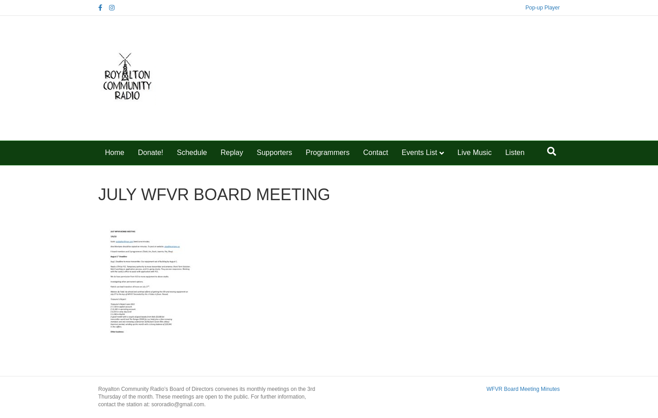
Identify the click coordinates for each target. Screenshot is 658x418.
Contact (375, 152)
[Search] (552, 151)
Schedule (192, 152)
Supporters (274, 152)
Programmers (328, 152)
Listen (514, 152)
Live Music (475, 152)
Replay (231, 152)
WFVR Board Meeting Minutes (523, 389)
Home (114, 152)
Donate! (150, 152)
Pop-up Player (542, 8)
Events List (419, 152)
